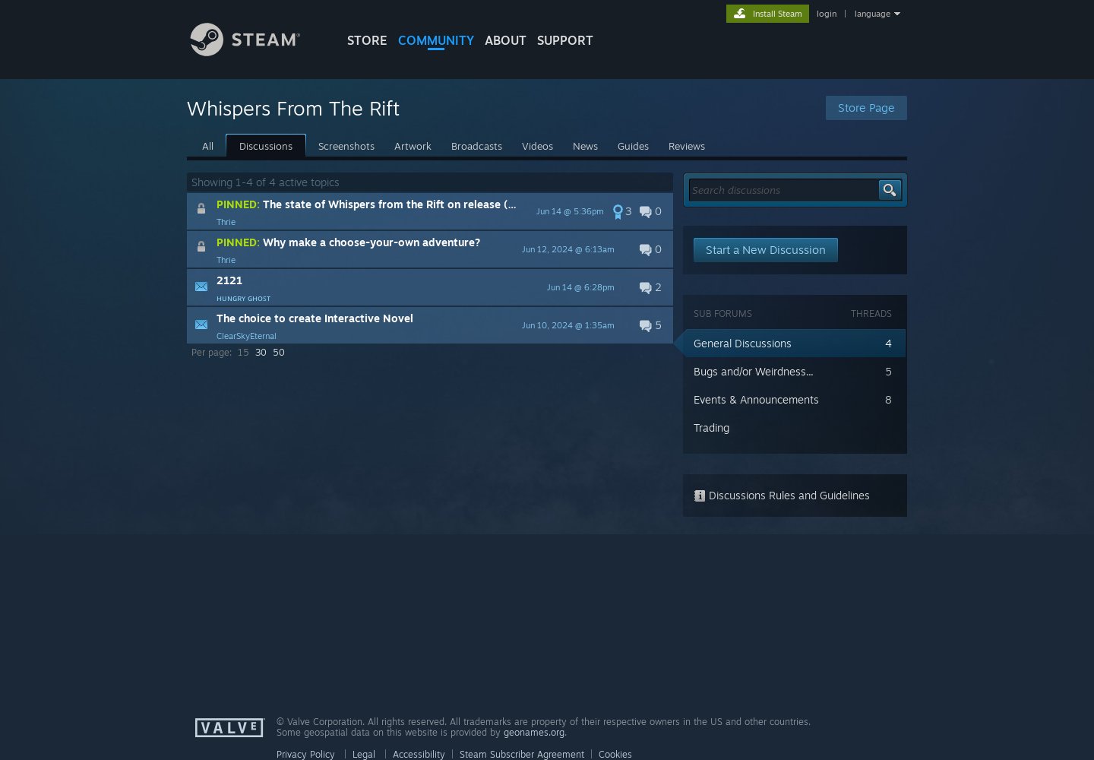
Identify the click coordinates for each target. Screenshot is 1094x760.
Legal (364, 754)
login (826, 13)
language (872, 13)
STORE (367, 40)
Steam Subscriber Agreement (522, 754)
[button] (430, 211)
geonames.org (534, 732)
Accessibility (419, 754)
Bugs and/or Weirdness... (754, 371)
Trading (711, 427)
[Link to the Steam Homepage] (257, 52)
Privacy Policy (306, 754)
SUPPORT (565, 40)
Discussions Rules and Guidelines (782, 495)
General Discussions (743, 343)
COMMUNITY (436, 40)
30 (261, 352)
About (505, 40)
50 (279, 352)
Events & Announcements (756, 399)
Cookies (615, 754)
